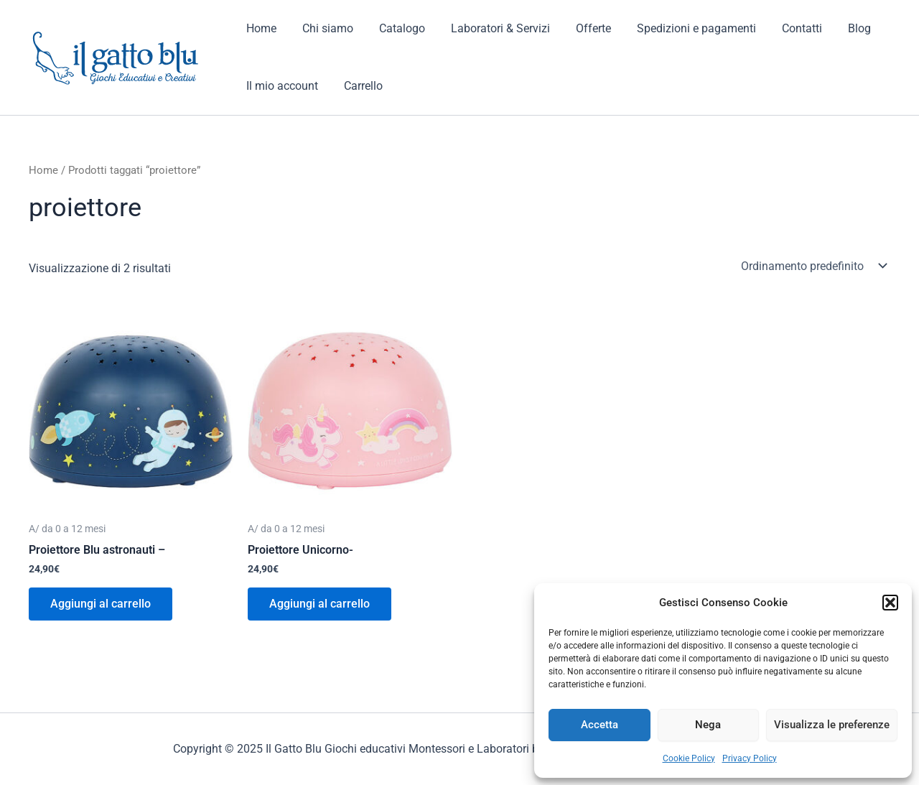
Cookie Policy (689, 758)
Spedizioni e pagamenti (680, 28)
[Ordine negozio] (812, 265)
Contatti (783, 28)
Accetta (599, 724)
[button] (890, 602)
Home (260, 28)
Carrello (359, 86)
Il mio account (281, 86)
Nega (708, 724)
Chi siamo (323, 28)
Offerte (580, 28)
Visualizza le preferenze (832, 724)
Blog (837, 28)
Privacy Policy (749, 758)
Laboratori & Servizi (490, 28)
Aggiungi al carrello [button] (100, 603)
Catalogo (395, 28)
